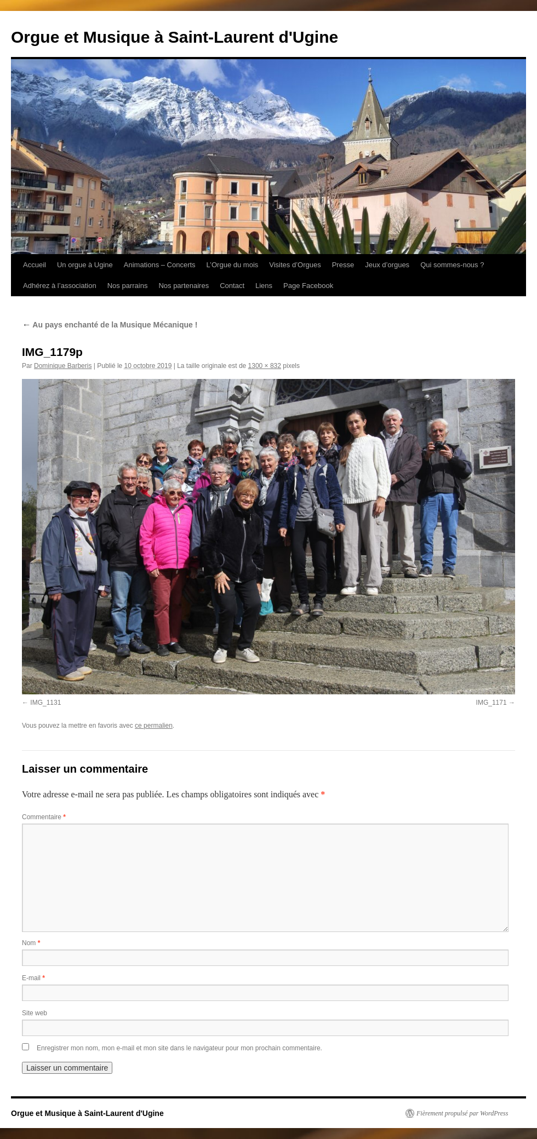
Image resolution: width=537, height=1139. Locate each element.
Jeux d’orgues (387, 265)
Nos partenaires (183, 285)
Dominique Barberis (63, 366)
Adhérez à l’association (59, 285)
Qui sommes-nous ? (452, 265)
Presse (343, 265)
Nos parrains (127, 285)
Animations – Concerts (160, 265)
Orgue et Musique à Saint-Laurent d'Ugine (174, 37)
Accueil (34, 265)
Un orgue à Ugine (85, 265)
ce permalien (154, 725)
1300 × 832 (264, 366)
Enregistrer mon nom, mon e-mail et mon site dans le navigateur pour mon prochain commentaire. (179, 1048)
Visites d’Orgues (295, 265)
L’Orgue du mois (233, 265)
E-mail (33, 978)
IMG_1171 (491, 702)
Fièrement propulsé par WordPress (462, 1113)
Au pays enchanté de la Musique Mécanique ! (109, 324)
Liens (263, 285)
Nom (31, 943)
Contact (232, 285)
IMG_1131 (45, 702)
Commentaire (44, 817)
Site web (34, 1013)
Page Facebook (308, 285)
